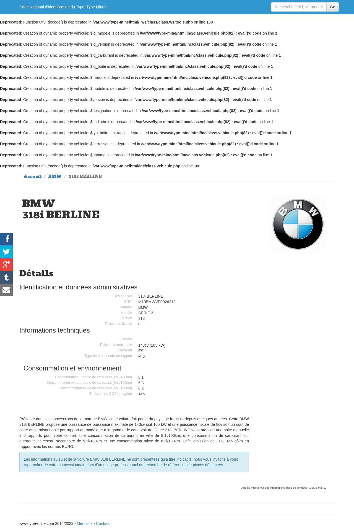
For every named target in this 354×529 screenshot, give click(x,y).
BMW (55, 176)
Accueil (33, 176)
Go (332, 7)
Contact (102, 523)
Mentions (85, 523)
